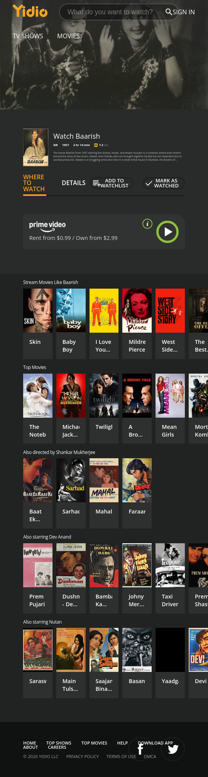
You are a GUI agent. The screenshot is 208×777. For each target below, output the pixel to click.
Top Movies (94, 743)
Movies (68, 36)
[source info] (145, 224)
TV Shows (28, 36)
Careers (57, 747)
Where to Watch (34, 183)
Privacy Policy (82, 756)
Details (74, 183)
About (30, 747)
